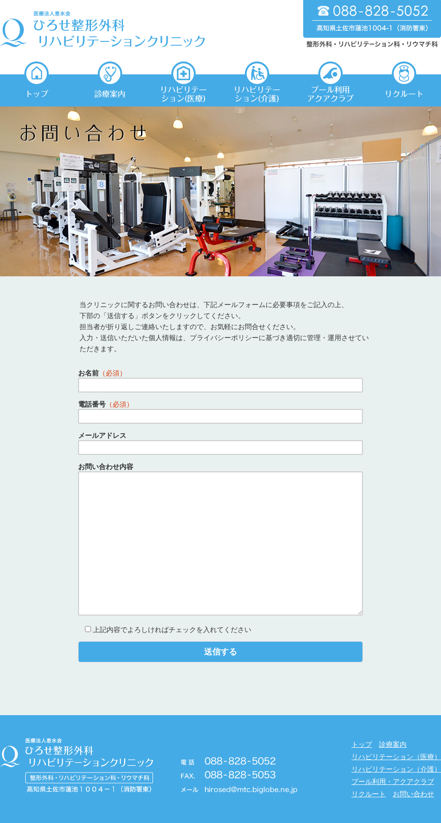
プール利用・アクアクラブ (392, 781)
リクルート (368, 794)
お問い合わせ (413, 794)
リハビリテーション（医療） (396, 757)
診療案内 (393, 744)
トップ (361, 744)
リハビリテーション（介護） (396, 769)
